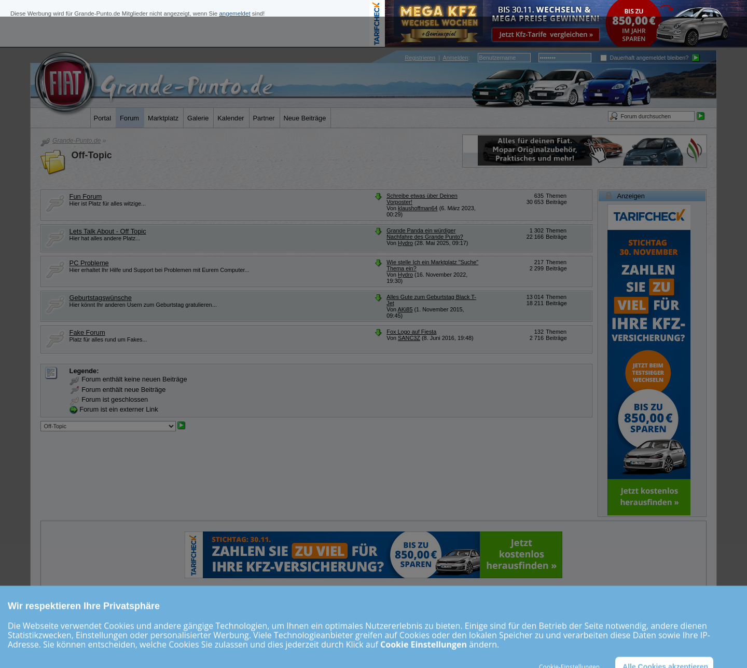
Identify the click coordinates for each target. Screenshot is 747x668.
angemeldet (234, 13)
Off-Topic (92, 155)
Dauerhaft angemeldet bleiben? (644, 57)
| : (437, 57)
